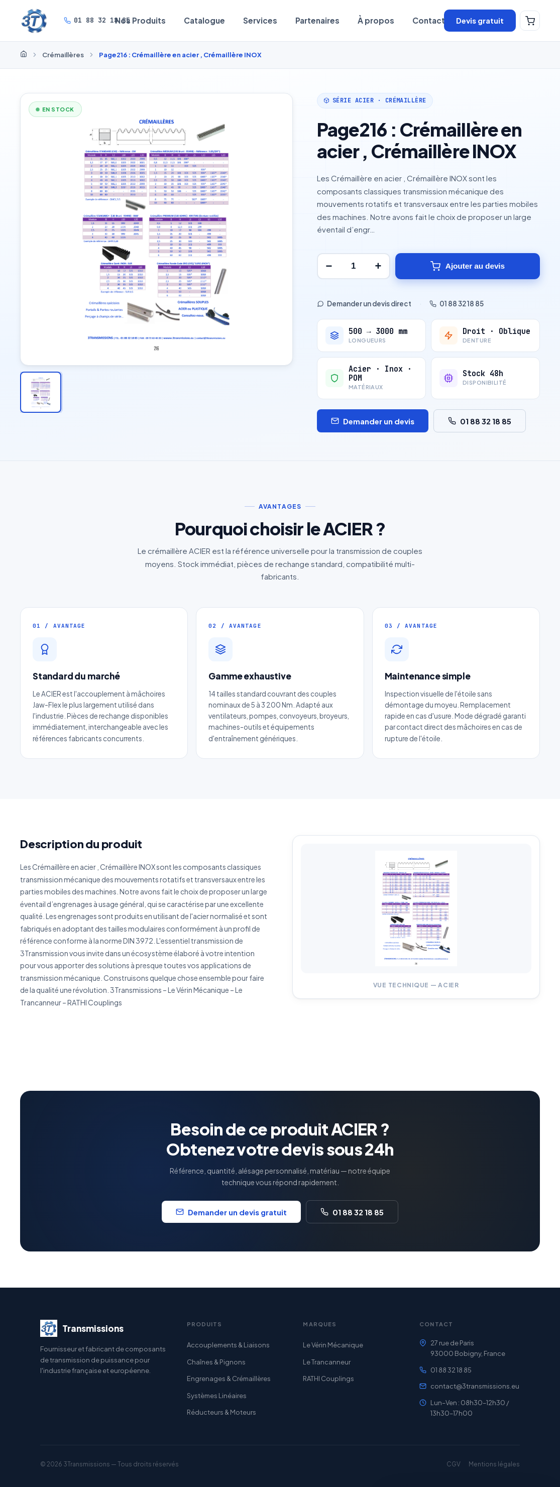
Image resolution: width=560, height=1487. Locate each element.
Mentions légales (494, 1464)
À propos (376, 20)
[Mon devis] (530, 21)
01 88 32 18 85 (97, 20)
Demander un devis (372, 421)
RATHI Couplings (328, 1379)
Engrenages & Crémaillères (229, 1379)
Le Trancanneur (327, 1362)
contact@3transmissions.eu (474, 1386)
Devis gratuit (480, 20)
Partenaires (317, 20)
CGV (453, 1464)
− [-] (328, 266)
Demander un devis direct (364, 303)
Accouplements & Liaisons (228, 1345)
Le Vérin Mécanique (333, 1345)
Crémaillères (63, 55)
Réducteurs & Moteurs (221, 1412)
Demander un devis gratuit (231, 1218)
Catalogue (204, 20)
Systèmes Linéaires (217, 1396)
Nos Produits (140, 20)
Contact (428, 20)
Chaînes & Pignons (216, 1362)
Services (260, 20)
